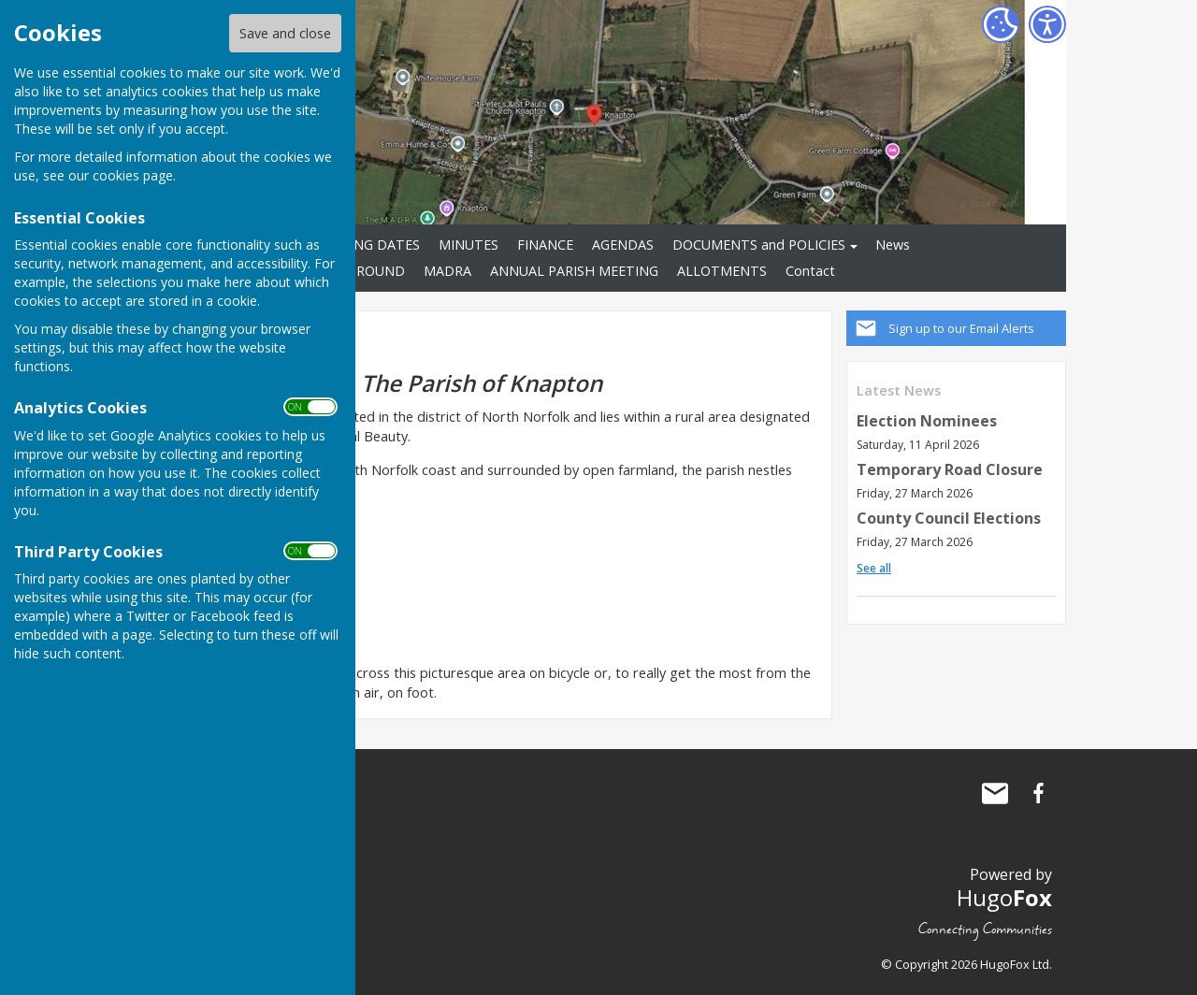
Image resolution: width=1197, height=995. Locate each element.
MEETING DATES (366, 244)
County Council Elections (949, 518)
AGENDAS (623, 244)
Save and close (285, 33)
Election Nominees (927, 421)
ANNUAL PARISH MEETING (574, 271)
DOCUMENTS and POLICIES (758, 244)
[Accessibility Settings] (1047, 24)
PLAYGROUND (360, 271)
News (892, 244)
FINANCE (545, 244)
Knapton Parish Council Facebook (1038, 793)
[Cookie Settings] (1000, 24)
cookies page (133, 175)
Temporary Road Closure (950, 469)
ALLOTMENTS (722, 271)
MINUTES (468, 244)
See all (874, 568)
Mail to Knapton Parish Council (995, 793)
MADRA (447, 271)
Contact (810, 271)
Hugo (1004, 897)
